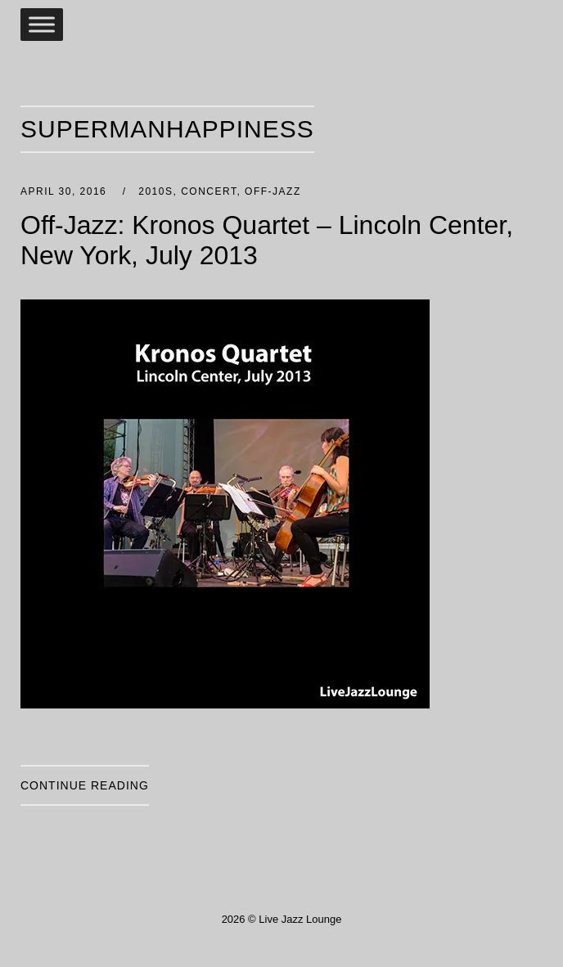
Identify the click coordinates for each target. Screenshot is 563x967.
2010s (155, 191)
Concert (208, 191)
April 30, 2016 (65, 191)
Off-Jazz (273, 191)
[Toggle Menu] (42, 24)
